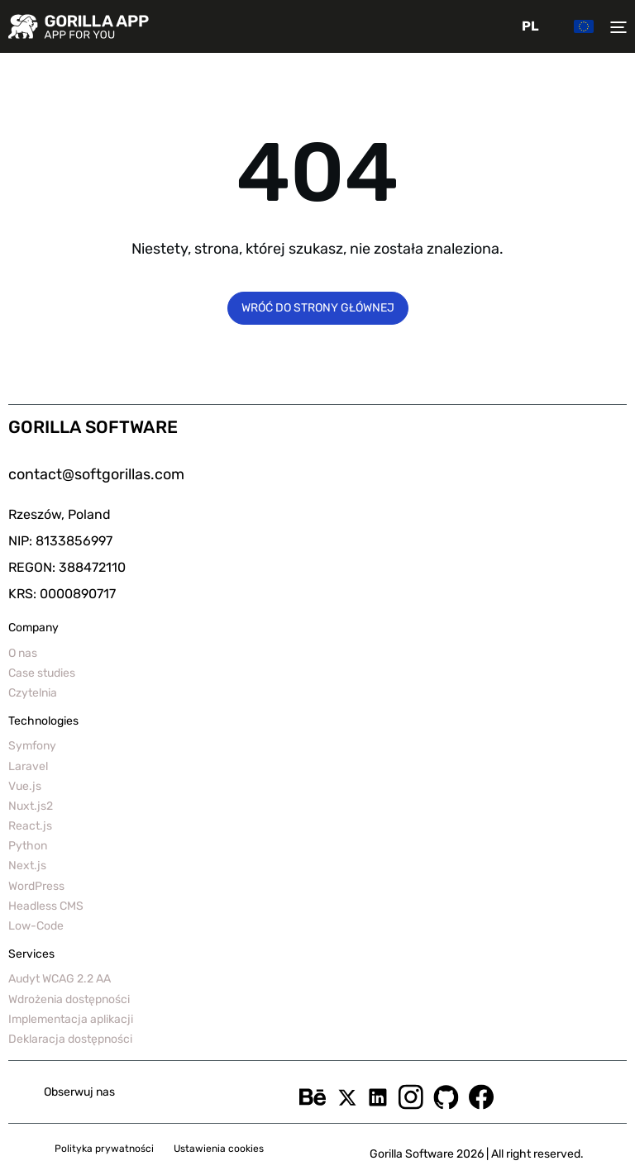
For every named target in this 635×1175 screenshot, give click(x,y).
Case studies (41, 673)
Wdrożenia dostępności (69, 999)
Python (27, 846)
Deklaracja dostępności (70, 1039)
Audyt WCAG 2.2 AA (59, 979)
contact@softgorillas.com (96, 474)
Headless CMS (46, 906)
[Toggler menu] (614, 26)
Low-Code (36, 926)
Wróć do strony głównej (317, 308)
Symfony (32, 746)
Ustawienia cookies (219, 1148)
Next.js (27, 866)
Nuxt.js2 (30, 806)
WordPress (36, 886)
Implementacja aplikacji (70, 1019)
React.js (30, 826)
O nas (22, 653)
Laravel (28, 766)
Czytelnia (32, 693)
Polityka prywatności (104, 1148)
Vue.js (24, 786)
